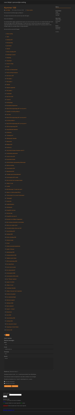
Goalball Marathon (10, 204)
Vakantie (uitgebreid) (10, 87)
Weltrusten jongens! (10, 300)
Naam (5, 342)
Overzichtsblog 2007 (10, 231)
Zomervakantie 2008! (10, 273)
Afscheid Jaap (9, 213)
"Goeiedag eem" (9, 135)
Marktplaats (58, 27)
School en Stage (9, 63)
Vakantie (8, 48)
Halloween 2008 (9, 303)
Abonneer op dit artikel (9, 383)
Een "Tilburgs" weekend (11, 279)
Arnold (7, 66)
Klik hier (5, 400)
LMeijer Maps (58, 19)
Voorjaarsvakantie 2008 (11, 255)
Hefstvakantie (9, 207)
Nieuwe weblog (9, 33)
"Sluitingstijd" (9, 198)
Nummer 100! (10, 7)
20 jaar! (8, 243)
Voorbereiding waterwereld (12, 153)
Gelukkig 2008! (9, 234)
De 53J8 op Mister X (10, 120)
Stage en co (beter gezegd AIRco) (13, 192)
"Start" (7, 36)
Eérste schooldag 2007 (11, 51)
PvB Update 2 (9, 81)
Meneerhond (9, 312)
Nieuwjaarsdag (9, 42)
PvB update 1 (9, 78)
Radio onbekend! (10, 306)
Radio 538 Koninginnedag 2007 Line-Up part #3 (16, 123)
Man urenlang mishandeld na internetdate (15, 222)
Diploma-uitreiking (10, 165)
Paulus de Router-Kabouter (12, 72)
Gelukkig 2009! (9, 321)
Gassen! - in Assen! (10, 309)
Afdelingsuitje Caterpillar (11, 138)
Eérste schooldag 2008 (11, 237)
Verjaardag (8, 57)
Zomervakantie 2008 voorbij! (12, 276)
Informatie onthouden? (9, 381)
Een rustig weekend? (10, 270)
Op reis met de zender (11, 267)
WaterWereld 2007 (10, 171)
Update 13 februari (10, 249)
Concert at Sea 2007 (10, 156)
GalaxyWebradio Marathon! (12, 129)
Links (57, 22)
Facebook (58, 13)
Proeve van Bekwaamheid (11, 69)
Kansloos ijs (8, 147)
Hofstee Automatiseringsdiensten (13, 246)
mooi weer (8, 114)
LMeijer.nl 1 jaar (9, 183)
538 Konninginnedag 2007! (12, 126)
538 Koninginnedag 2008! (11, 261)
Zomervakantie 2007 (10, 168)
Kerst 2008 (8, 315)
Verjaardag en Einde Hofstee (12, 326)
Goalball (8, 186)
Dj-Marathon (9, 132)
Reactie (5, 356)
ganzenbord (8, 45)
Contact (57, 31)
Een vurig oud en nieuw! (11, 324)
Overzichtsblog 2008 (10, 318)
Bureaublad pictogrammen (11, 105)
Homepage (6, 351)
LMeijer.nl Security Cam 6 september (14, 291)
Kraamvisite (8, 201)
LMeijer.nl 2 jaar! (9, 285)
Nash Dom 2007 (9, 96)
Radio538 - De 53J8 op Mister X (13, 111)
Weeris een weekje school (11, 225)
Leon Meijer (7, 10)
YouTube (57, 15)
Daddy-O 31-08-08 (10, 282)
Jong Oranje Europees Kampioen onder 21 (15, 150)
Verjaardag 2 (9, 60)
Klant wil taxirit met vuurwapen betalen (14, 180)
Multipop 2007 (9, 144)
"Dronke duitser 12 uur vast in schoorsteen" (15, 195)
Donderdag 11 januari (10, 54)
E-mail (5, 347)
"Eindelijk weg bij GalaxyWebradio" (13, 174)
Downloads (58, 21)
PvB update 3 (9, 90)
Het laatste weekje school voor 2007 (14, 228)
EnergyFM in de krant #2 (11, 216)
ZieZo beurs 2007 (10, 75)
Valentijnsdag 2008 (10, 252)
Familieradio (9, 93)
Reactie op (6, 371)
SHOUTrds (58, 28)
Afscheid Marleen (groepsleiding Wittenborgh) (15, 162)
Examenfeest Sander (10, 159)
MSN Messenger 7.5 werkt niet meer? (14, 189)
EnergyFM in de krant (10, 210)
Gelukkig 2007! (9, 39)
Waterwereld (9, 141)
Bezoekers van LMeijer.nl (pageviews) (14, 219)
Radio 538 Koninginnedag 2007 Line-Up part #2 (16, 117)
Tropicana (8, 99)
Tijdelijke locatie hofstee (11, 258)
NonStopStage (9, 102)
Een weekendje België (11, 297)
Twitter (57, 12)
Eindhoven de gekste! (10, 294)
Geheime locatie (9, 240)
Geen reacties (30, 10)
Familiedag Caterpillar (11, 288)
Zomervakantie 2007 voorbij (12, 177)
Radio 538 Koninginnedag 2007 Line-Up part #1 (16, 108)
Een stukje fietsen (10, 264)
